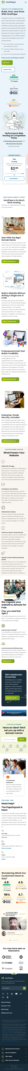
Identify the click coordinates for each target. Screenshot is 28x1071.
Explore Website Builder (10, 321)
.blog (7, 749)
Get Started (7, 62)
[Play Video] (14, 923)
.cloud (21, 749)
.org (24, 745)
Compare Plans (8, 69)
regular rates (21, 1021)
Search (22, 739)
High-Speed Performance (12, 1048)
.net (17, 745)
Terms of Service (14, 1065)
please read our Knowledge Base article (10, 1040)
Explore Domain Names (10, 261)
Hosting (14, 162)
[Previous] (2, 167)
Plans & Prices (8, 661)
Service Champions (10, 1052)
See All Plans (14, 178)
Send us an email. (6, 848)
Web (14, 159)
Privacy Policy (14, 1067)
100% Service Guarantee (12, 1060)
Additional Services (6, 1013)
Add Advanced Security (10, 441)
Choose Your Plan (12, 698)
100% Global (8, 1056)
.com (10, 745)
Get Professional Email (10, 379)
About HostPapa (5, 1002)
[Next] (25, 167)
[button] (12, 940)
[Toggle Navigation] (26, 2)
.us (3, 745)
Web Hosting (4, 1009)
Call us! (3, 859)
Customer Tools (5, 1006)
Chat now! (4, 837)
